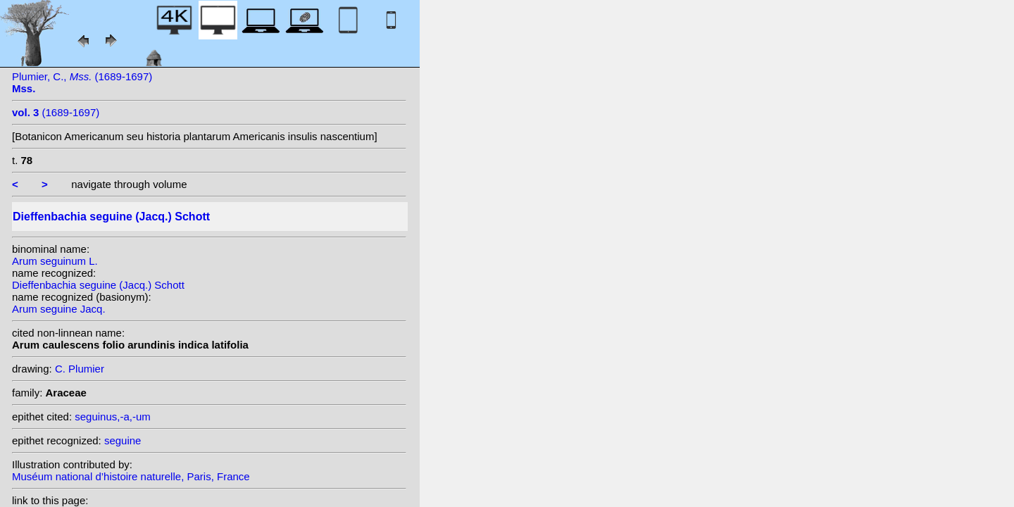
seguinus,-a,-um (113, 417)
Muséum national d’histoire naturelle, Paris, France (131, 476)
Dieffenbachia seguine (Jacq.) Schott (98, 285)
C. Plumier (79, 369)
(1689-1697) (55, 112)
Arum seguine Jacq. (59, 309)
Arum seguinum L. (55, 261)
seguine (123, 440)
